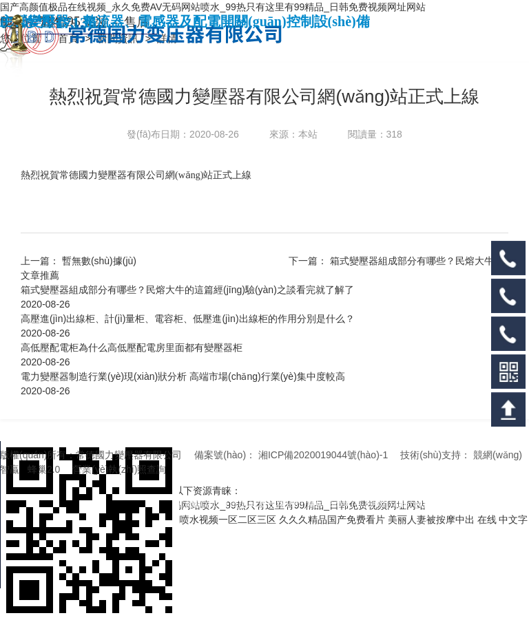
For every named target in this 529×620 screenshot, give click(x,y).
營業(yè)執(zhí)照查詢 (119, 469)
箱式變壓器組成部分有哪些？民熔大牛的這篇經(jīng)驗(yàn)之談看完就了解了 (187, 289)
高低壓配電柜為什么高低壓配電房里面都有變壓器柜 (131, 347)
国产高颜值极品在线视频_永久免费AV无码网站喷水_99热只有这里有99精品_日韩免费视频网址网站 (213, 6)
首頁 (69, 38)
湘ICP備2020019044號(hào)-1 (323, 454)
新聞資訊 (119, 38)
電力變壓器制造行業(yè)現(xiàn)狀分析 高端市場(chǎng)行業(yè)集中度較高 (183, 376)
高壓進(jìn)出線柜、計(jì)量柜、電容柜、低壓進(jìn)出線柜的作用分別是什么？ (188, 318)
